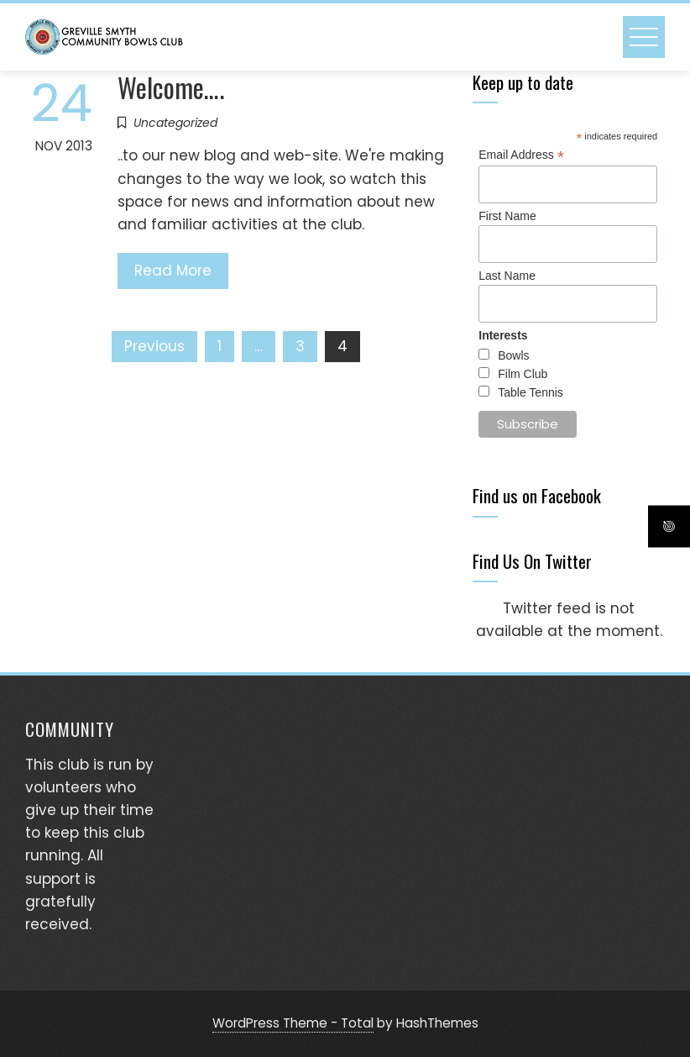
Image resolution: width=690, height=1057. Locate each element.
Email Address (521, 155)
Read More (173, 270)
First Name (507, 216)
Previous (154, 346)
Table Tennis (530, 392)
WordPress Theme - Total (293, 1023)
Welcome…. (171, 87)
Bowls (513, 355)
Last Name (507, 275)
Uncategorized (175, 122)
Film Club (522, 374)
